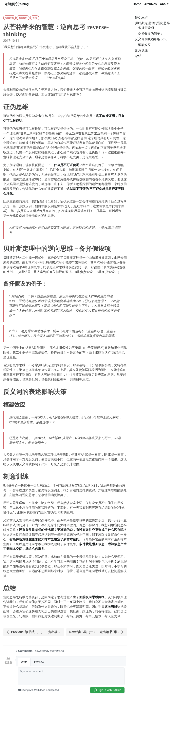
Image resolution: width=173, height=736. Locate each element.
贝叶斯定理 (11, 258)
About (164, 4)
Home (137, 4)
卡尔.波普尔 (46, 116)
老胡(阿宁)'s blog (17, 4)
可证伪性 (9, 116)
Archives (150, 4)
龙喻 (6, 170)
